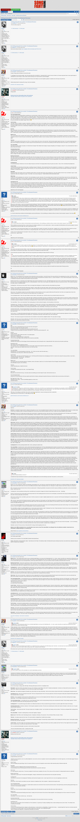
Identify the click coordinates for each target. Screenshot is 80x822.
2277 (4, 542)
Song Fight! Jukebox (14, 96)
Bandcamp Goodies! (20, 84)
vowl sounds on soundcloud (24, 615)
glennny (2, 539)
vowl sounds (20, 215)
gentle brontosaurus (14, 215)
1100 (4, 564)
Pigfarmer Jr (3, 28)
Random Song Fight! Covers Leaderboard (25, 96)
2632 (4, 30)
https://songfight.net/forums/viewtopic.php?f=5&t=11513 (31, 48)
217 (4, 490)
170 (4, 689)
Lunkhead (3, 96)
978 (4, 200)
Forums (11, 11)
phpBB (37, 817)
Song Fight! (5, 11)
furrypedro (3, 74)
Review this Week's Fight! (6, 9)
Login (7, 13)
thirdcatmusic (3, 671)
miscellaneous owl (25, 215)
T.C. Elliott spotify (21, 28)
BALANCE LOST (13, 84)
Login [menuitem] (76, 12)
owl (13, 193)
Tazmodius (3, 759)
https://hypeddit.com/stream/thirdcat (22, 530)
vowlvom (2, 561)
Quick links (2, 12)
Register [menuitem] (78, 12)
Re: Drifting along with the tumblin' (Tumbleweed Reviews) (24, 46)
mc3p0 (14, 684)
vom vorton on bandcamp (15, 615)
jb (13, 473)
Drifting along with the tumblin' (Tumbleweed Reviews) (15, 18)
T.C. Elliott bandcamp (14, 28)
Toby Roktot (3, 328)
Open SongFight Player (15, 9)
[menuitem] (75, 12)
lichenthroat (3, 278)
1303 (4, 77)
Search (3, 13)
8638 (4, 741)
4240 (4, 118)
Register (11, 13)
